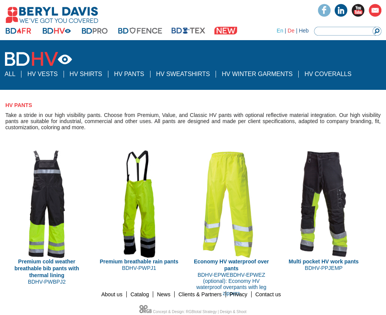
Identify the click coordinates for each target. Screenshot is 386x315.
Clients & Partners (200, 294)
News (163, 294)
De (291, 31)
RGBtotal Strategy (201, 312)
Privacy (238, 294)
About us (111, 294)
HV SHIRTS (86, 74)
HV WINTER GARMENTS (257, 74)
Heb (304, 31)
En (280, 31)
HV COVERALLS (328, 74)
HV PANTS (129, 74)
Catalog (140, 294)
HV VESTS (42, 74)
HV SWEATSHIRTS (183, 74)
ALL (10, 74)
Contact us (268, 294)
